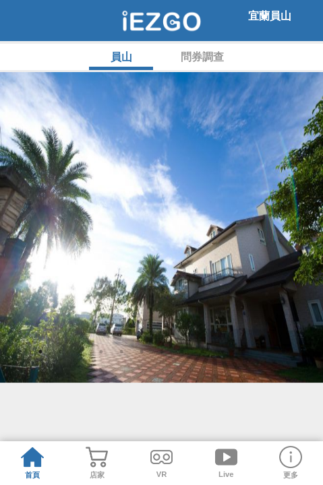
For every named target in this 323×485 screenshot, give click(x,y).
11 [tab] (242, 397)
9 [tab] (202, 397)
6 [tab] (141, 397)
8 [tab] (182, 397)
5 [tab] (121, 397)
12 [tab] (263, 397)
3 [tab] (81, 397)
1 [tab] (40, 397)
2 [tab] (60, 397)
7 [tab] (162, 397)
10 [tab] (222, 397)
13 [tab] (283, 397)
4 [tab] (101, 397)
